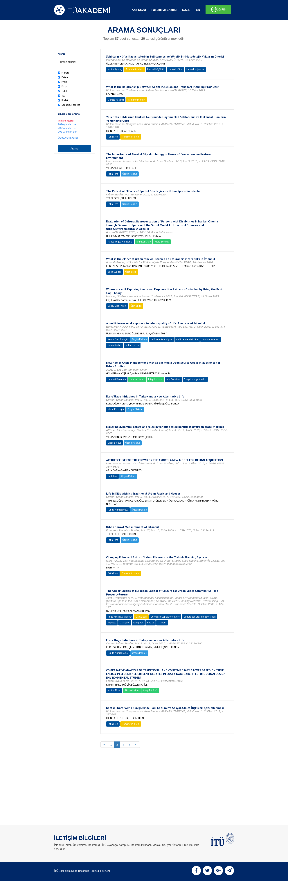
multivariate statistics (187, 339)
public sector (132, 345)
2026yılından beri (67, 124)
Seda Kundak (114, 271)
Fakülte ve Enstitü (164, 9)
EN (198, 9)
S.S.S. (186, 9)
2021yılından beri (67, 131)
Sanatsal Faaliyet (71, 104)
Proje (64, 81)
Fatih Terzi (113, 173)
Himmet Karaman (117, 379)
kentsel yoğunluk (195, 69)
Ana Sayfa (139, 9)
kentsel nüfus (175, 69)
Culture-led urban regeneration (200, 616)
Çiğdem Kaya (114, 442)
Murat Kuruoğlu (116, 409)
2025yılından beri (67, 128)
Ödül (64, 91)
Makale (65, 72)
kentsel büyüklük (156, 69)
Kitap (64, 86)
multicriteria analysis (161, 339)
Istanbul (162, 622)
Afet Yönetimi (173, 379)
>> (135, 744)
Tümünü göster (66, 120)
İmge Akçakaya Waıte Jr (120, 616)
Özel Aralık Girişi (68, 137)
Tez (64, 95)
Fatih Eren (113, 136)
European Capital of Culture (165, 616)
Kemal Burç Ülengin (118, 339)
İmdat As (112, 476)
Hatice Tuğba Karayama (120, 241)
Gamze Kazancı (116, 99)
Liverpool (138, 622)
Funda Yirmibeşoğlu (118, 509)
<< (104, 744)
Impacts (112, 622)
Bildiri (65, 100)
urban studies (115, 345)
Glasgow (124, 622)
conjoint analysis (210, 339)
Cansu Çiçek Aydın (117, 305)
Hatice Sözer (114, 690)
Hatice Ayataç (115, 69)
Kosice (150, 622)
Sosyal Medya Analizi (195, 379)
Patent (65, 77)
